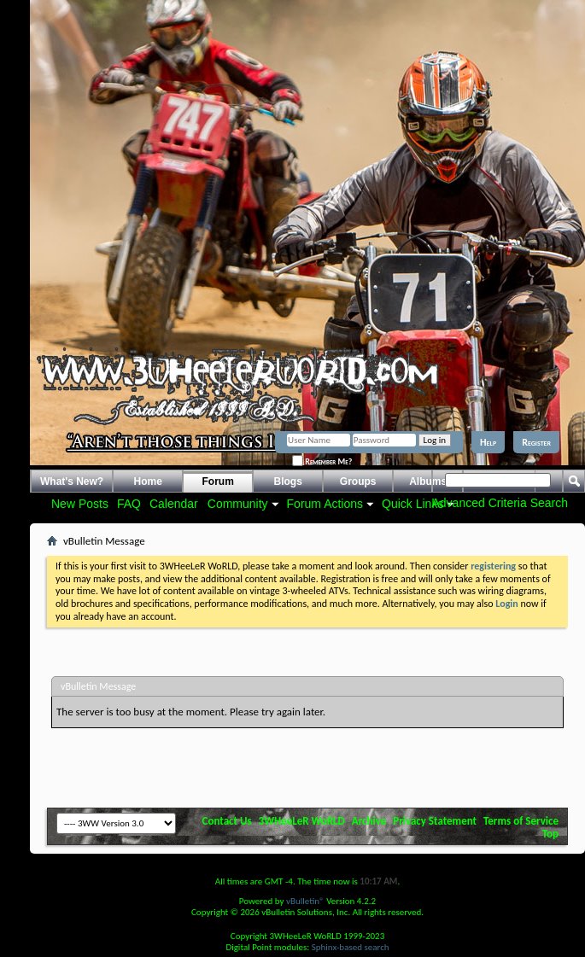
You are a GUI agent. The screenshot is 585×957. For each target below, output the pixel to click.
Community (238, 504)
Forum (218, 481)
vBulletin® (305, 901)
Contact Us (227, 820)
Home (148, 481)
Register (536, 442)
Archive (369, 820)
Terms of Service (521, 820)
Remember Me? (322, 461)
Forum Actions (325, 504)
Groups (358, 481)
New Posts (79, 504)
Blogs (288, 481)
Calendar (173, 504)
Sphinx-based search (350, 947)
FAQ (129, 504)
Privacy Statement (435, 820)
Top (550, 833)
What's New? (71, 481)
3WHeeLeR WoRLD (302, 820)
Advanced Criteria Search (499, 503)
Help (488, 442)
